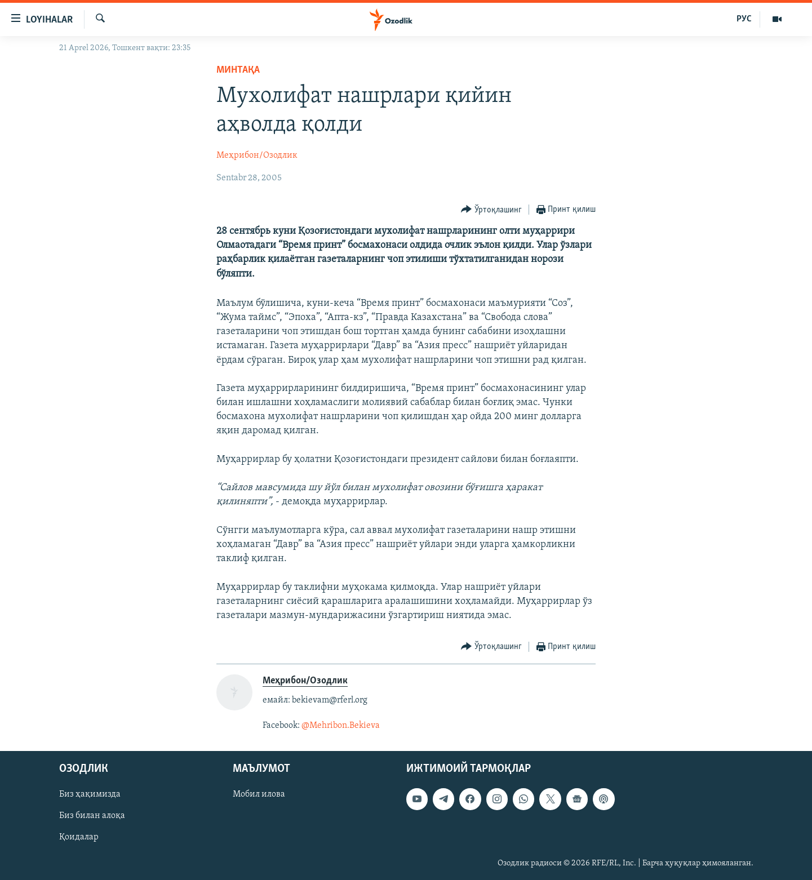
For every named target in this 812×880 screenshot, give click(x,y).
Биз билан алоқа (92, 815)
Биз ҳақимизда (90, 794)
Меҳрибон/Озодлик (257, 155)
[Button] (491, 209)
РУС (744, 19)
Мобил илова (259, 794)
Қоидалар (79, 837)
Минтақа (238, 70)
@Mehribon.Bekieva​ (340, 725)
